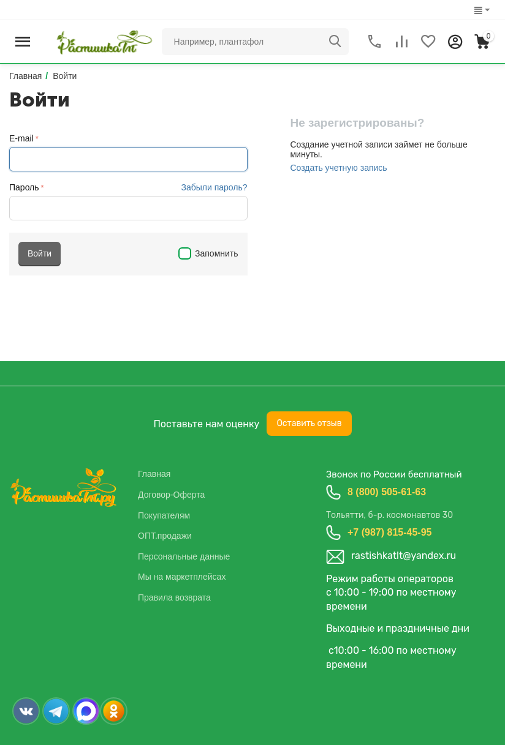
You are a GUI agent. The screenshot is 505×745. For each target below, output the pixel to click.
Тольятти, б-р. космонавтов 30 (389, 515)
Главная (154, 474)
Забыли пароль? (214, 187)
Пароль (24, 187)
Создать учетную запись (338, 168)
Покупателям (164, 515)
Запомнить (208, 253)
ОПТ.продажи (165, 536)
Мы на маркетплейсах (182, 577)
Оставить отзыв (308, 423)
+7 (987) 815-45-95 (389, 532)
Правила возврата (174, 597)
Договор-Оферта (171, 495)
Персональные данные (184, 556)
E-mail (21, 138)
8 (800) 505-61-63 (386, 492)
